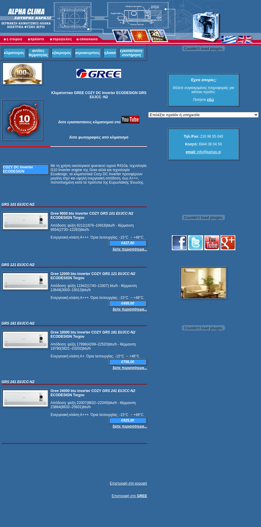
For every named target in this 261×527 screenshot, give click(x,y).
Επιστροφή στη (129, 496)
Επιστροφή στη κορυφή (128, 483)
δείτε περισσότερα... (129, 249)
